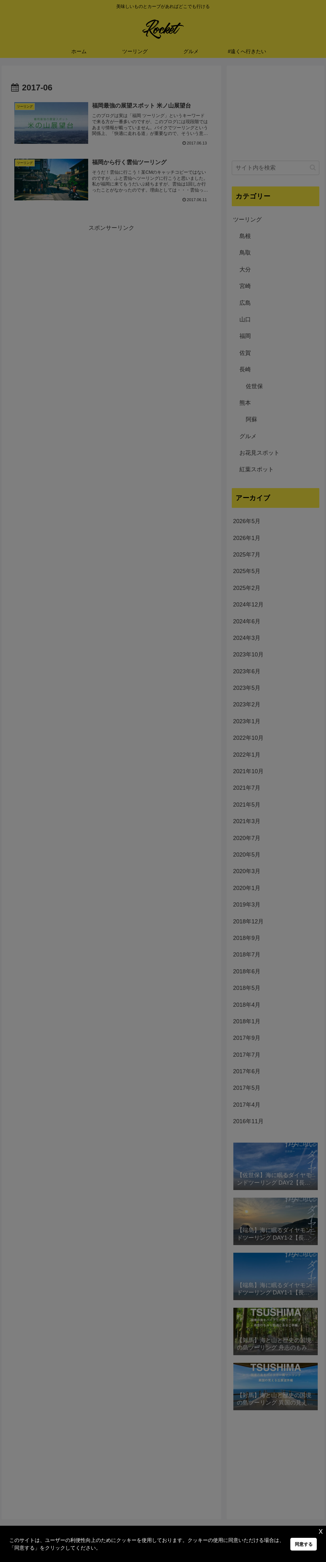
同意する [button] (304, 1544)
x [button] (321, 1531)
